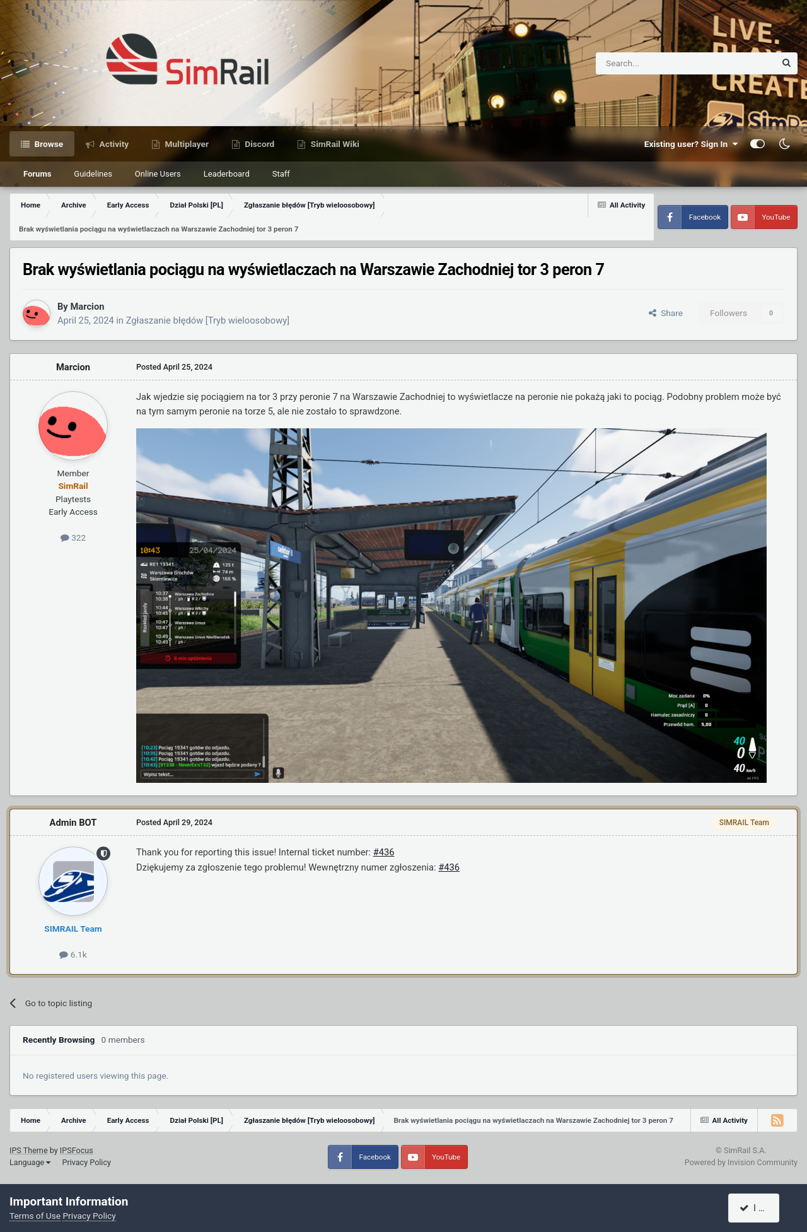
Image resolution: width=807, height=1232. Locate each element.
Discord (258, 144)
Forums (37, 174)
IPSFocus (76, 1150)
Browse (47, 144)
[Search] (655, 63)
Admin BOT (73, 822)
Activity (113, 144)
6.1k (72, 954)
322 (73, 537)
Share (666, 313)
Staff (281, 174)
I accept (761, 1208)
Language (29, 1162)
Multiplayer (186, 144)
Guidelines (93, 174)
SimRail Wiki (333, 144)
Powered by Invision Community (741, 1162)
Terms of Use (35, 1216)
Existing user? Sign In (691, 143)
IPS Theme (28, 1150)
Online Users (158, 174)
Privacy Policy (86, 1162)
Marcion (87, 306)
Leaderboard (227, 174)
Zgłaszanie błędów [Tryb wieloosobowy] (207, 320)
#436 (384, 852)
